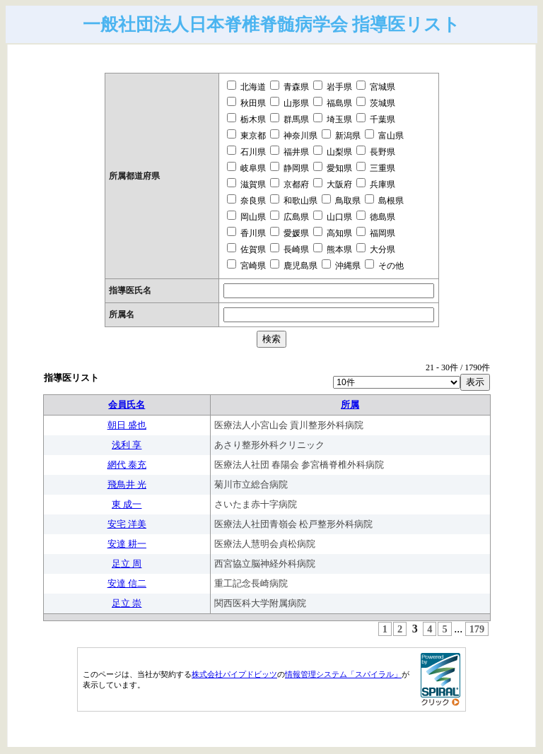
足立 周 (126, 563)
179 (477, 629)
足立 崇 (126, 603)
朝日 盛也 (126, 425)
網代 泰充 (126, 464)
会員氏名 (126, 404)
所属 (350, 404)
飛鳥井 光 (126, 484)
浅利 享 (126, 445)
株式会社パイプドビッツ (234, 674)
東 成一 (126, 504)
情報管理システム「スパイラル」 (343, 674)
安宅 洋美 (126, 524)
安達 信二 (126, 583)
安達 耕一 (126, 543)
